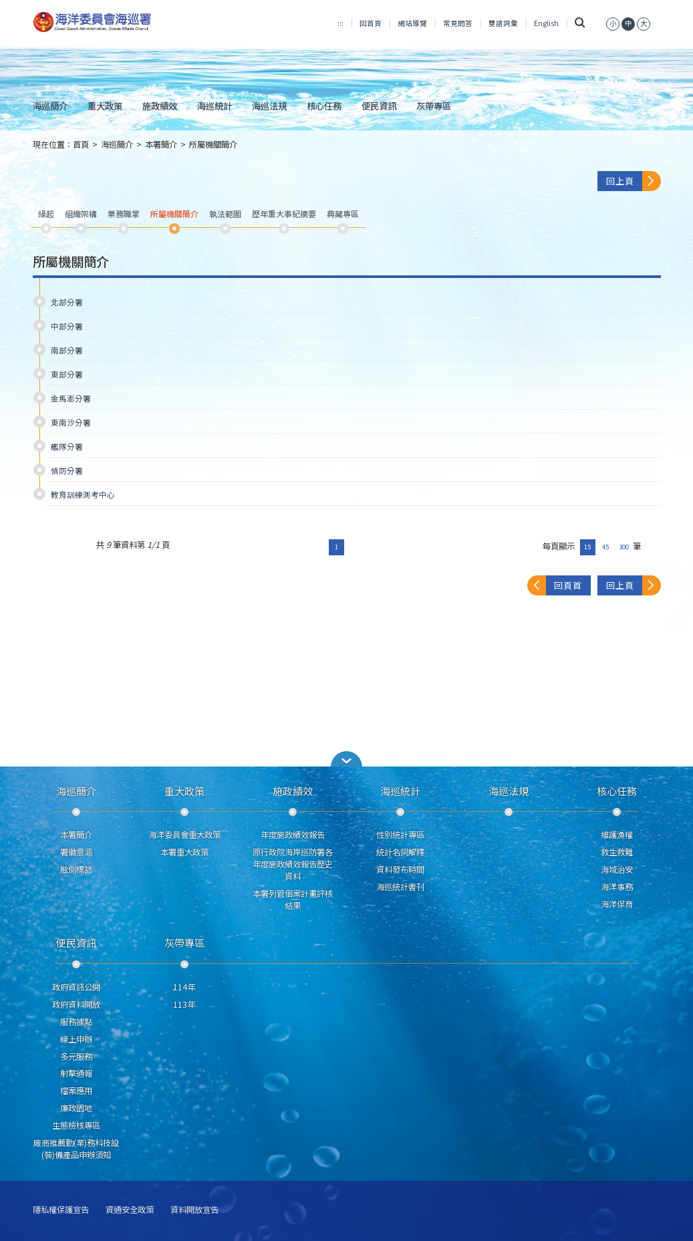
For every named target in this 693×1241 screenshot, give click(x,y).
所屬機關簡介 (213, 144)
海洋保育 (617, 904)
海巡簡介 (50, 105)
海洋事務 (617, 887)
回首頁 (371, 23)
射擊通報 (76, 1073)
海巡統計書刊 (400, 887)
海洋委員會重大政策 (184, 835)
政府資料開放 (76, 1004)
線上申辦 (76, 1039)
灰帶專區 (433, 105)
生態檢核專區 (76, 1125)
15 (587, 546)
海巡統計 (214, 105)
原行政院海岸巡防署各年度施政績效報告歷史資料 (293, 864)
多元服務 (76, 1057)
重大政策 (105, 105)
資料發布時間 (400, 869)
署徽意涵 (76, 852)
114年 (184, 987)
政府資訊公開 (76, 987)
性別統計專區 (400, 835)
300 (624, 546)
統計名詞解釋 (400, 852)
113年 (184, 1004)
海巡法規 (269, 105)
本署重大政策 (184, 852)
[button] (347, 759)
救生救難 (617, 852)
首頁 (81, 144)
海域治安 (617, 869)
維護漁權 (617, 835)
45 (605, 546)
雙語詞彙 (503, 23)
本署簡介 (161, 144)
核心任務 (324, 105)
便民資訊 (379, 105)
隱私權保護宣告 (61, 1210)
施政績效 (159, 105)
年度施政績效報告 (293, 835)
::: (340, 23)
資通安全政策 (130, 1210)
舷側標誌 (76, 869)
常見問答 (457, 23)
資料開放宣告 (194, 1210)
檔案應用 (76, 1091)
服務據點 (76, 1022)
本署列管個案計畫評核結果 (293, 899)
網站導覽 (412, 23)
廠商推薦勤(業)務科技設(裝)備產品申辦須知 (76, 1149)
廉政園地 (76, 1108)
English (546, 23)
